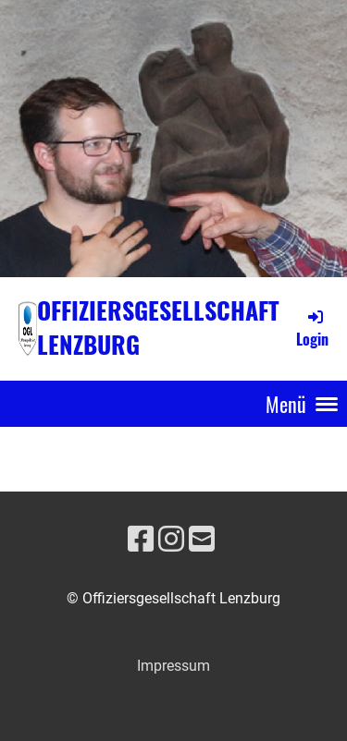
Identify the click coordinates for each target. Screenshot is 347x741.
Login (312, 328)
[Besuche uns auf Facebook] (141, 539)
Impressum (173, 665)
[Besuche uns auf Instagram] (171, 539)
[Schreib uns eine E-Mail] (202, 539)
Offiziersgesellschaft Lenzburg (158, 328)
